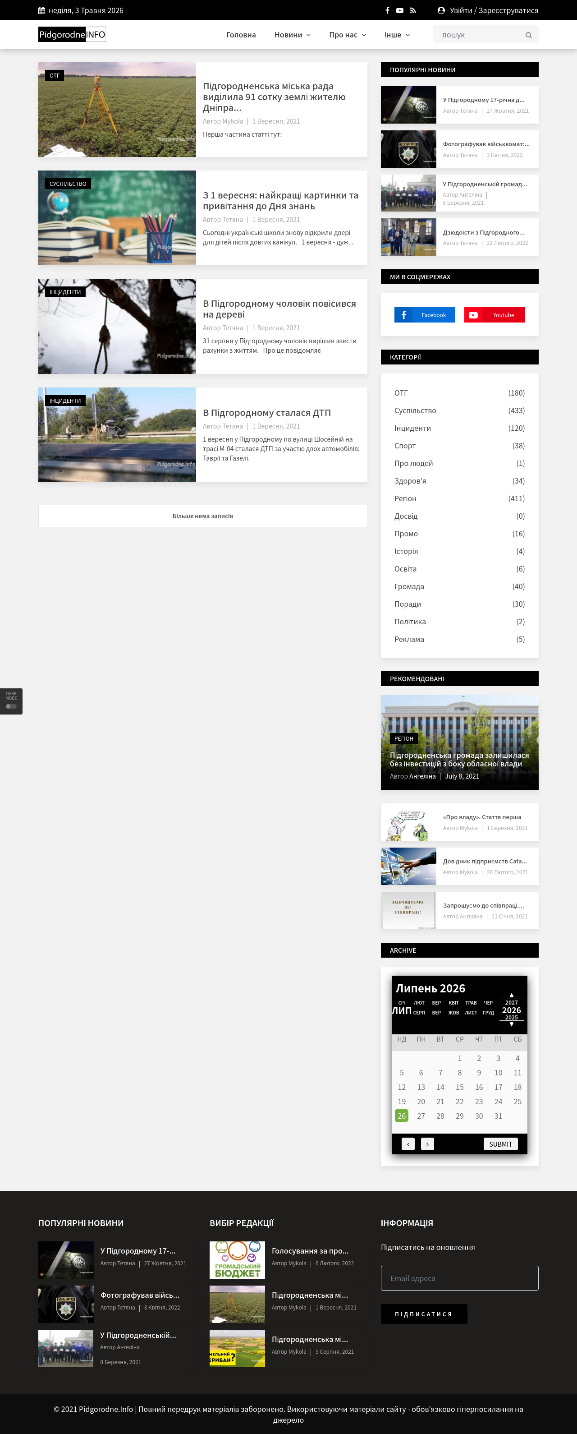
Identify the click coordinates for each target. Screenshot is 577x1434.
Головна (241, 34)
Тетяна (232, 219)
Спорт (405, 445)
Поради (407, 603)
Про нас (347, 34)
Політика (410, 621)
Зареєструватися (509, 10)
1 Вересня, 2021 (276, 120)
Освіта (405, 568)
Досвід (405, 515)
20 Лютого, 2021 (507, 872)
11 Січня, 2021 (510, 916)
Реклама (409, 638)
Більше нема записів (203, 516)
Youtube (489, 315)
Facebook (420, 315)
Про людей (413, 462)
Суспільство (68, 183)
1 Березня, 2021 (507, 827)
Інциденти (65, 291)
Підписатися (424, 1314)
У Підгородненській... (138, 1334)
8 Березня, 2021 (463, 202)
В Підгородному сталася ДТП (267, 412)
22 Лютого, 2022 (507, 242)
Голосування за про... (310, 1250)
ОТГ (55, 75)
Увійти (461, 10)
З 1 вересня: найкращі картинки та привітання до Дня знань (280, 200)
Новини (293, 34)
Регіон (405, 498)
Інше (397, 34)
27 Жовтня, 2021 (508, 110)
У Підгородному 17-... (138, 1250)
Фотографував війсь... (140, 1294)
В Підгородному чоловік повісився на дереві (279, 308)
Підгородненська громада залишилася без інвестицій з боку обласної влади (459, 759)
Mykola (232, 120)
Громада (409, 586)
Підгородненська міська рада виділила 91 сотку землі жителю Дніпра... (274, 96)
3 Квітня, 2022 (505, 154)
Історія (406, 550)
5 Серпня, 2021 (335, 1351)
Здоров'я (410, 480)
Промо (406, 533)
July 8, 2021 (462, 775)
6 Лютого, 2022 (335, 1263)
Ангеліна (470, 194)
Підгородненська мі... (310, 1294)
